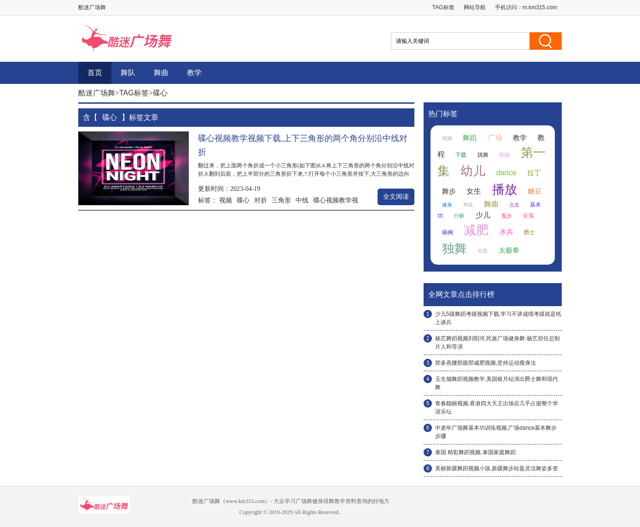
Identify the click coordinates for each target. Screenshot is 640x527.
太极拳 (509, 250)
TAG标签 (443, 7)
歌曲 (504, 155)
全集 (529, 215)
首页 (94, 73)
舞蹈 (470, 138)
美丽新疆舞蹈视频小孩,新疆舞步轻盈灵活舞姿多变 (496, 468)
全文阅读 (396, 196)
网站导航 (475, 7)
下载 (460, 155)
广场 (495, 138)
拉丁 (534, 173)
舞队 (128, 73)
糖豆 (534, 191)
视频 (225, 200)
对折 (260, 200)
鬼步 (506, 216)
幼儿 (472, 171)
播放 (504, 189)
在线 (482, 251)
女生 (473, 191)
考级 (468, 204)
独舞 (454, 248)
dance (506, 173)
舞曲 (161, 73)
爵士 (529, 232)
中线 (302, 200)
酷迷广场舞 (96, 93)
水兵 (506, 232)
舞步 (449, 191)
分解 (459, 216)
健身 (447, 204)
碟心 (243, 200)
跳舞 (483, 155)
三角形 (281, 200)
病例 (447, 232)
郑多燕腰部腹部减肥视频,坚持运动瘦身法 (485, 363)
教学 (194, 73)
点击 (514, 204)
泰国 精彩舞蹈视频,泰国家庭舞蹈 (475, 452)
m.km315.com (540, 7)
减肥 (476, 230)
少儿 (483, 215)
